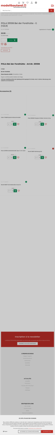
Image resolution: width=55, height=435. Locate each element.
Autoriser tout (47, 431)
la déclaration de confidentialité (35, 428)
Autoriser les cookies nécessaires (29, 431)
